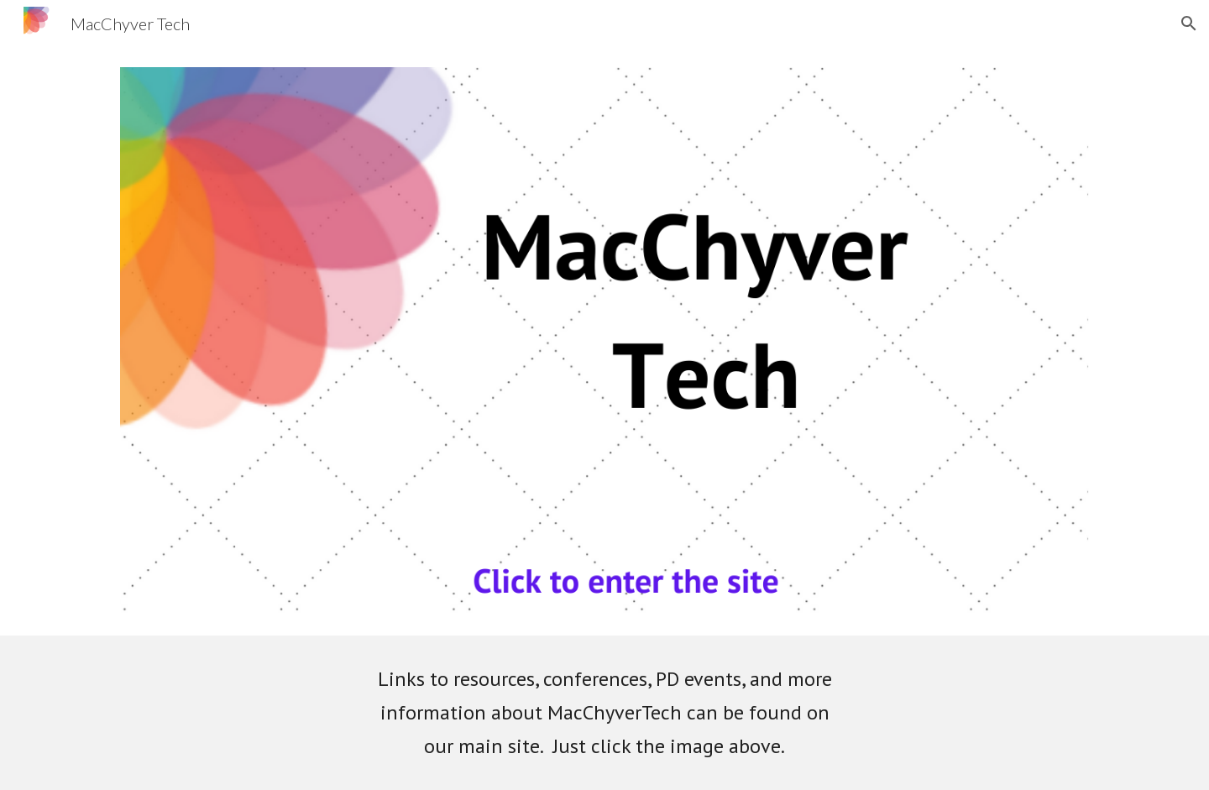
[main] (604, 713)
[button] (1189, 23)
